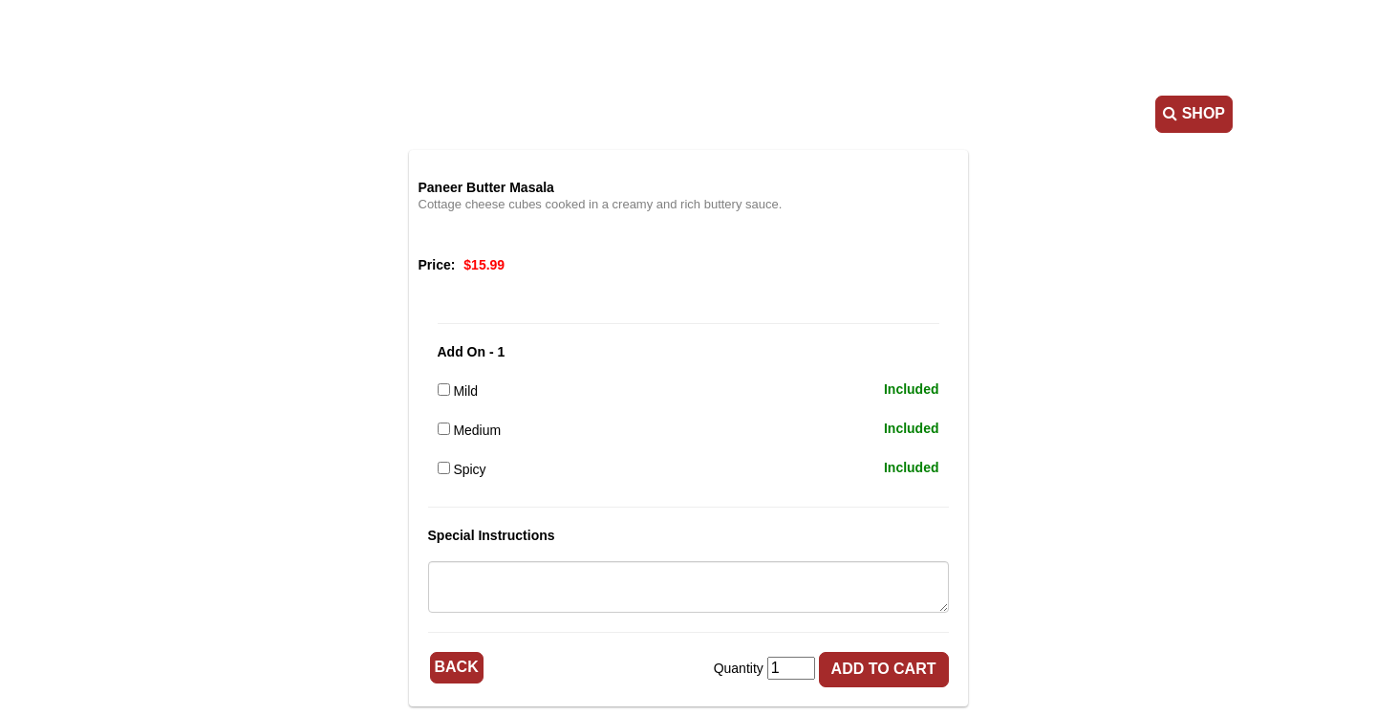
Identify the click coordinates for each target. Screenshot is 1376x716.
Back (457, 667)
